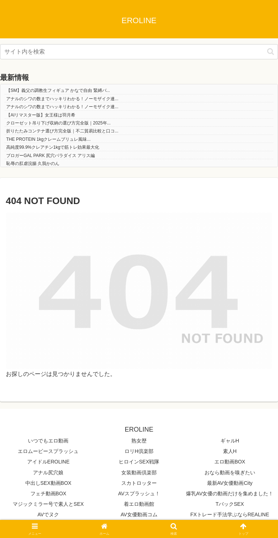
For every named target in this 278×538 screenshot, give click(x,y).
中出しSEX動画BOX (48, 483)
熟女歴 (139, 441)
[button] (270, 51)
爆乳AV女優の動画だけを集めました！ (230, 493)
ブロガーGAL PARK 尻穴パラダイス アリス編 (50, 155)
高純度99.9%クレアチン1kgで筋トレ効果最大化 (52, 147)
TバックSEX (229, 504)
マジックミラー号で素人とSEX (48, 504)
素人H (230, 451)
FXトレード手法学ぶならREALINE (229, 514)
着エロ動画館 (139, 504)
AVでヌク (48, 514)
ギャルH (229, 441)
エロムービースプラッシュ (48, 451)
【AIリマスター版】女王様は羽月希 (40, 115)
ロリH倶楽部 (139, 451)
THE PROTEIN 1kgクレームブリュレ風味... (48, 139)
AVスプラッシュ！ (139, 493)
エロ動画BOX (229, 462)
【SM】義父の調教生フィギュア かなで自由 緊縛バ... (58, 90)
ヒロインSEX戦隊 (139, 462)
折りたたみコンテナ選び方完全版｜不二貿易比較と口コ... (62, 131)
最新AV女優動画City (230, 483)
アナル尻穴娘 (48, 472)
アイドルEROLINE (48, 462)
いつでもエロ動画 (48, 441)
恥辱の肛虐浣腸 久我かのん (32, 163)
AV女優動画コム (139, 514)
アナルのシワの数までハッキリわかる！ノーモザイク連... (62, 98)
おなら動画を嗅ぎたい (230, 472)
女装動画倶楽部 (139, 472)
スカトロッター (139, 483)
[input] (139, 51)
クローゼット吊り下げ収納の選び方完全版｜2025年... (58, 123)
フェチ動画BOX (48, 493)
